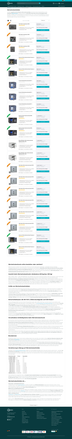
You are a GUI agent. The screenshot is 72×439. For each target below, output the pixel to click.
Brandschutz (17, 339)
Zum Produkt (43, 40)
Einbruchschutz (15, 13)
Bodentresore (17, 394)
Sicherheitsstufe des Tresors (20, 350)
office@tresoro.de (28, 0)
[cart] (61, 3)
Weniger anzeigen (34, 405)
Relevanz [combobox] (43, 20)
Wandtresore (10, 394)
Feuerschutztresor (21, 384)
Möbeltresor (23, 390)
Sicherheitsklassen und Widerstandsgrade (44, 303)
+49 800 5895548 (21, 0)
